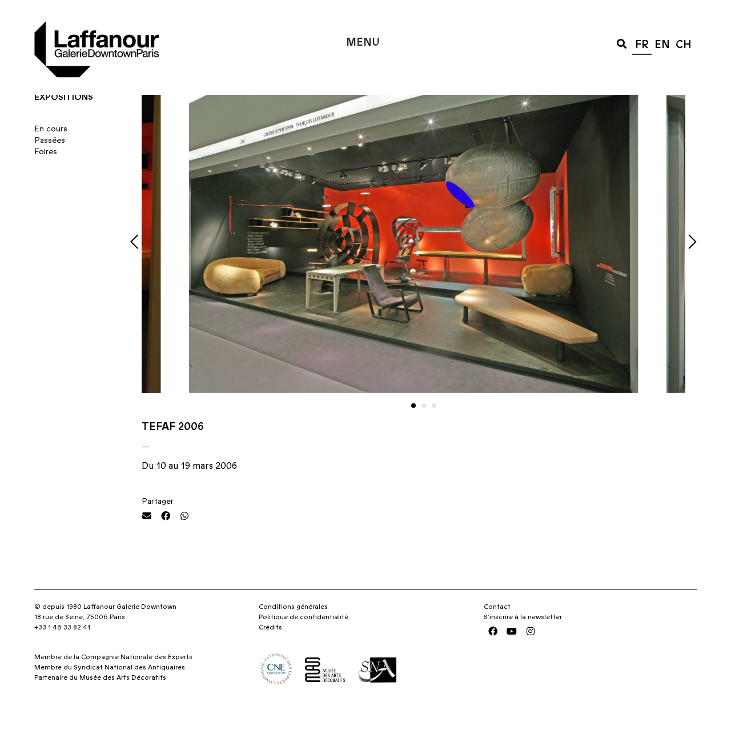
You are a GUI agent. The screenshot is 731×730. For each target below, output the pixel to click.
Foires (45, 174)
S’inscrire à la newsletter (523, 639)
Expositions (63, 118)
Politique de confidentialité (303, 639)
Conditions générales (293, 628)
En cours (50, 151)
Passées (49, 162)
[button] (621, 43)
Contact (497, 628)
